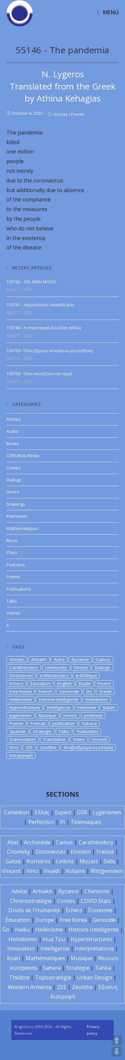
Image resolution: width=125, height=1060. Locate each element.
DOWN (117, 1052)
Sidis (109, 861)
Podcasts (15, 565)
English (64, 683)
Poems (77, 114)
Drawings (15, 504)
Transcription (22, 739)
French (45, 691)
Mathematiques (22, 528)
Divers (12, 492)
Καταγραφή (21, 755)
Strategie (42, 731)
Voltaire (75, 871)
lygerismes (20, 715)
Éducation (17, 920)
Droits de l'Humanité (34, 910)
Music (12, 540)
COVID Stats (96, 901)
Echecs (16, 683)
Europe (45, 920)
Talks (11, 601)
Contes (13, 468)
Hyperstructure (24, 707)
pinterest (93, 715)
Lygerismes (107, 812)
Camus (103, 659)
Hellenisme (20, 699)
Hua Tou (54, 939)
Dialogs (13, 480)
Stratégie (77, 967)
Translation (54, 739)
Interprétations (94, 948)
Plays (11, 552)
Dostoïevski (50, 851)
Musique (47, 715)
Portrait (37, 723)
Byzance (80, 659)
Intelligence (58, 707)
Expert (63, 812)
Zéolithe (82, 987)
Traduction (87, 731)
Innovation (21, 948)
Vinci (14, 747)
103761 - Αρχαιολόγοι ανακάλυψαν (40, 305)
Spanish (17, 731)
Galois (13, 861)
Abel (12, 842)
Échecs (74, 910)
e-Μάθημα (86, 675)
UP (117, 1040)
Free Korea (20, 691)
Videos (13, 613)
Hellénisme (49, 929)
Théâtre (19, 977)
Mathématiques (45, 958)
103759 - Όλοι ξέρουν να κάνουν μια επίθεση (49, 351)
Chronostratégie (31, 901)
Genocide (69, 691)
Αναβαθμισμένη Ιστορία (88, 747)
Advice (19, 891)
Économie (100, 910)
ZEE (29, 747)
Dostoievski (21, 675)
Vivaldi (52, 871)
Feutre (104, 683)
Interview (86, 707)
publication (63, 723)
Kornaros (38, 861)
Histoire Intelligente (58, 699)
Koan (13, 958)
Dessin (81, 667)
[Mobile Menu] (108, 12)
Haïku (22, 929)
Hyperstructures (91, 939)
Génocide (104, 920)
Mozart (89, 861)
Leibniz (65, 861)
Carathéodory (96, 842)
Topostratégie (53, 977)
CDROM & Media (22, 455)
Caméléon (16, 812)
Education (40, 683)
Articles (61, 114)
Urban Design (94, 977)
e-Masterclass (54, 675)
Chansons (96, 891)
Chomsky (18, 851)
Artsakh (39, 659)
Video (79, 739)
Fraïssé (105, 851)
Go (89, 691)
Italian (109, 707)
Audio (12, 431)
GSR (82, 812)
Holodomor (96, 699)
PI (62, 822)
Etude (85, 683)
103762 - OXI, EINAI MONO (31, 282)
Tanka (103, 967)
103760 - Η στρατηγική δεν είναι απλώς (43, 328)
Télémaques (86, 822)
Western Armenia (29, 987)
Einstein (81, 851)
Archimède (37, 842)
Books (12, 443)
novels (70, 715)
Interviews (16, 516)
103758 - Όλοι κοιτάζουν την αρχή (39, 374)
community (56, 667)
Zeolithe (48, 747)
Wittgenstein (107, 871)
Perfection (41, 822)
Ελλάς (42, 812)
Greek (105, 691)
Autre (59, 659)
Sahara (89, 723)
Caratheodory (23, 667)
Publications (18, 589)
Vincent (99, 739)
